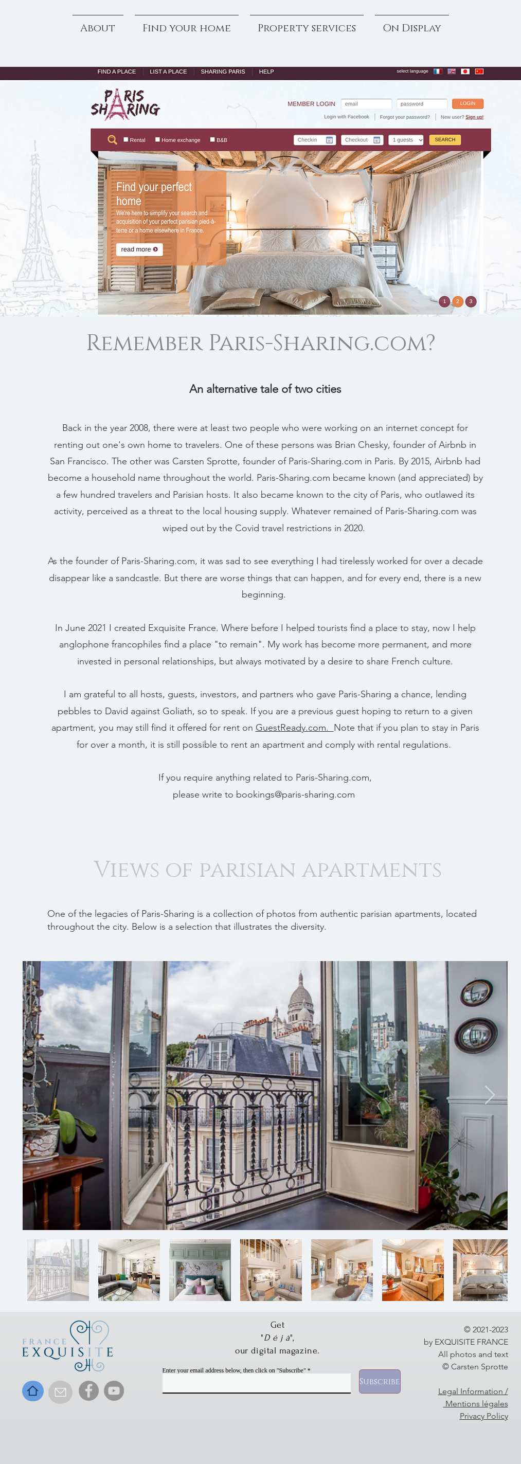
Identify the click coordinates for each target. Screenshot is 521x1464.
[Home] (33, 1391)
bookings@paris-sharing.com (295, 794)
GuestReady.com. (295, 727)
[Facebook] (89, 1391)
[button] (412, 23)
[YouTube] (114, 1391)
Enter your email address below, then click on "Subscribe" (234, 1370)
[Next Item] (490, 1096)
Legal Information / (473, 1391)
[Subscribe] (380, 1381)
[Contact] (60, 1392)
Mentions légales (475, 1403)
